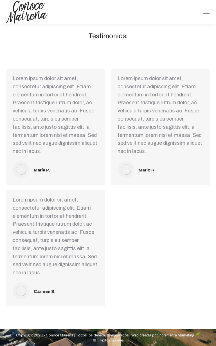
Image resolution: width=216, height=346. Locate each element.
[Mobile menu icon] (206, 12)
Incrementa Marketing (179, 335)
